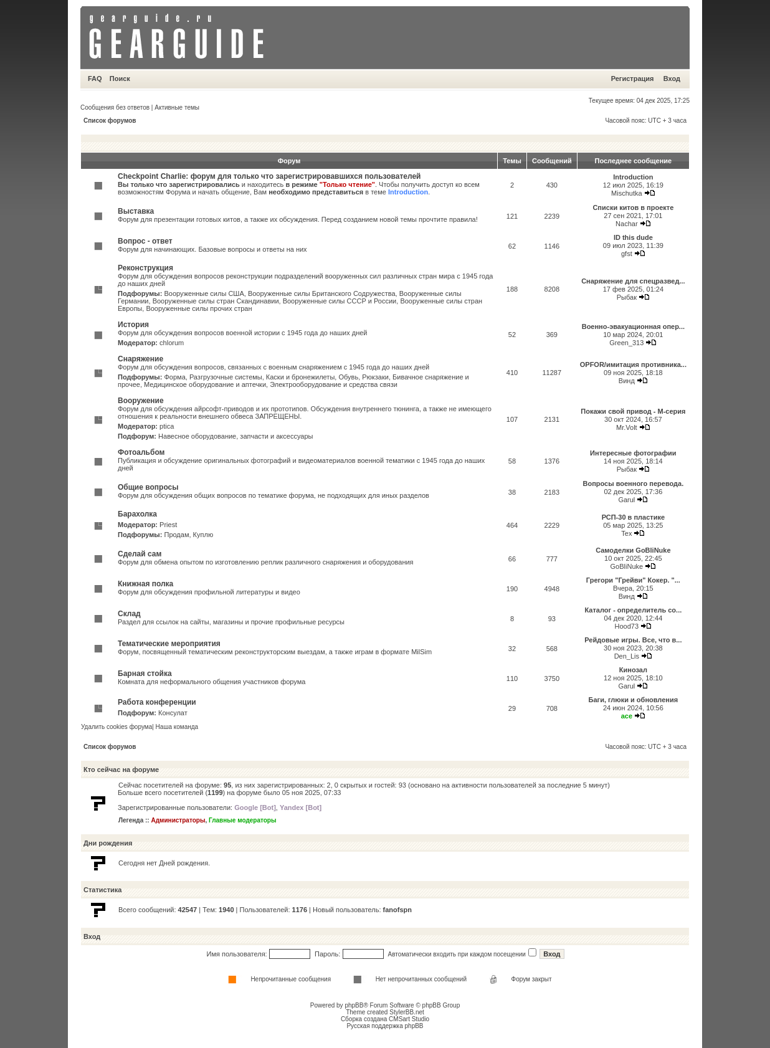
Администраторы (178, 820)
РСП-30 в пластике (633, 517)
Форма (174, 377)
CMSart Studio (409, 1019)
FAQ (95, 78)
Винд (627, 380)
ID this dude (633, 237)
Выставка (136, 211)
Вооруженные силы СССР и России (340, 301)
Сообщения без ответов (115, 107)
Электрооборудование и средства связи (333, 384)
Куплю (203, 534)
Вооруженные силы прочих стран (199, 308)
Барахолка (137, 514)
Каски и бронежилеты (300, 377)
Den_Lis (626, 656)
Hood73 (627, 626)
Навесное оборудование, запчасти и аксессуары (235, 436)
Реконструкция (145, 268)
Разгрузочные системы (225, 377)
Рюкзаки (375, 377)
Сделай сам (139, 554)
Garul (626, 499)
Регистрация (632, 78)
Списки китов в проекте (632, 207)
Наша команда (177, 726)
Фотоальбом (141, 452)
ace (626, 716)
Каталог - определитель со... (633, 610)
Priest (168, 524)
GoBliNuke (627, 566)
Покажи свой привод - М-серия (633, 411)
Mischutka (626, 193)
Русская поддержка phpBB (384, 1025)
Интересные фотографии (633, 453)
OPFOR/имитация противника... (633, 364)
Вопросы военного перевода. (632, 483)
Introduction (408, 192)
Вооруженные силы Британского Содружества (322, 293)
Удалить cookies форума (116, 726)
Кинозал (633, 670)
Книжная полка (145, 583)
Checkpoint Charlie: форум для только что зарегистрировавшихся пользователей (269, 176)
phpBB (354, 1005)
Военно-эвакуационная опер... (633, 326)
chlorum (171, 342)
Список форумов (109, 120)
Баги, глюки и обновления (633, 699)
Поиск (120, 78)
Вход (671, 78)
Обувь (348, 377)
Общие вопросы (148, 487)
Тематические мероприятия (169, 643)
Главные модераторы (243, 820)
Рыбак (627, 297)
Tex (626, 533)
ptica (166, 426)
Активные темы (176, 107)
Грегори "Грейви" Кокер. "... (633, 580)
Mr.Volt (626, 427)
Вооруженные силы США (204, 293)
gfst (626, 253)
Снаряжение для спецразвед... (633, 281)
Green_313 (626, 342)
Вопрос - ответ (145, 241)
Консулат (173, 713)
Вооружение (141, 400)
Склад (129, 613)
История (133, 324)
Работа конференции (157, 702)
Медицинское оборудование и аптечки (205, 384)
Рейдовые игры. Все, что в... (633, 640)
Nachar (626, 223)
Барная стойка (145, 673)
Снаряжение (140, 359)
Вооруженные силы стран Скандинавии (216, 301)
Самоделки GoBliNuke (633, 550)
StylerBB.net (406, 1012)
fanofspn (397, 909)
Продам (176, 534)
